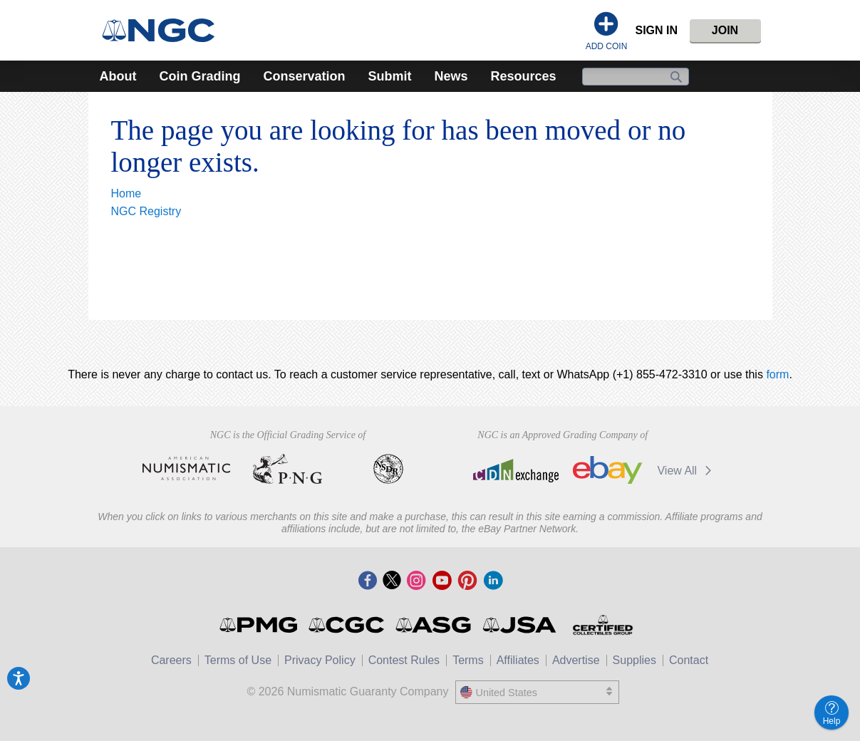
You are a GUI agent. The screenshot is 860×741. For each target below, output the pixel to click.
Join (725, 30)
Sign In (656, 30)
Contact (688, 660)
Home (126, 193)
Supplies (634, 660)
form (777, 374)
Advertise (576, 660)
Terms (468, 660)
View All (686, 471)
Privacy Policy (320, 660)
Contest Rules (404, 660)
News (451, 76)
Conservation (304, 76)
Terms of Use (237, 660)
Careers (171, 660)
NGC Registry (146, 211)
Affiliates (518, 660)
